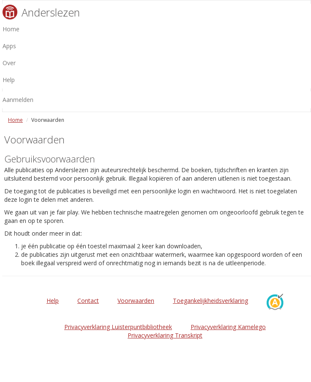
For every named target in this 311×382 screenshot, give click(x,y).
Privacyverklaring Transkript (165, 335)
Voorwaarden (135, 301)
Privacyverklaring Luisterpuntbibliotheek (118, 327)
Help (52, 301)
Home (15, 120)
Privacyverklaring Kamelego (228, 327)
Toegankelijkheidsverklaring (210, 301)
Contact (88, 301)
